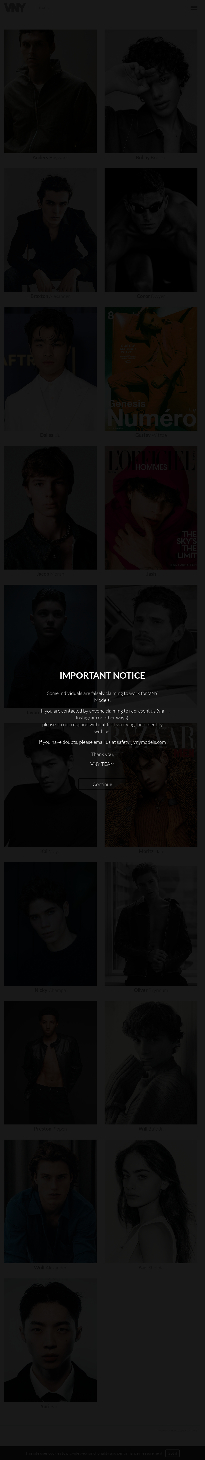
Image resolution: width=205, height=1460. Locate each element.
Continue (102, 784)
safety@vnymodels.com (141, 742)
